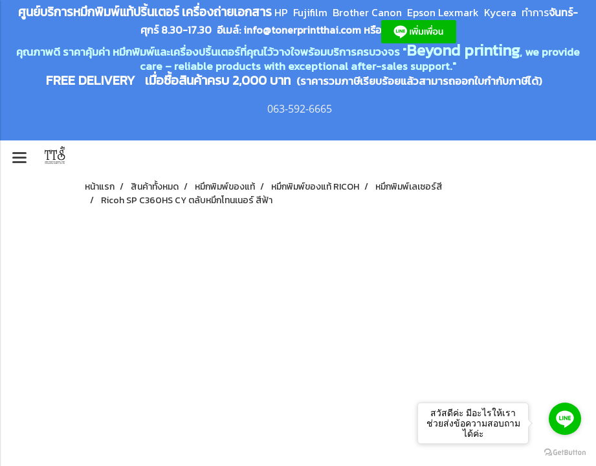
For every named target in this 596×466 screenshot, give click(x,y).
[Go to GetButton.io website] (565, 453)
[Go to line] (565, 419)
